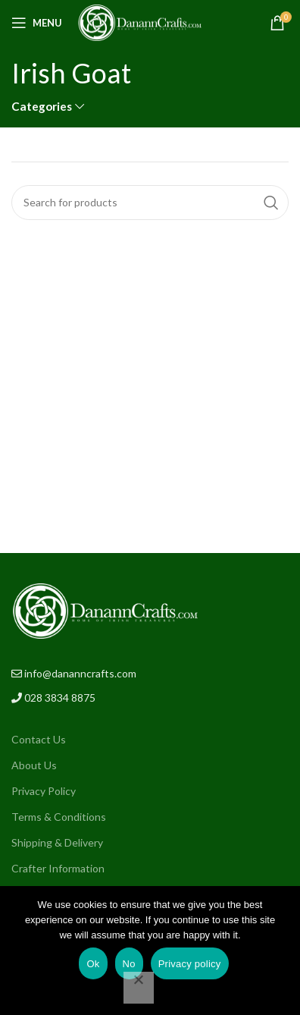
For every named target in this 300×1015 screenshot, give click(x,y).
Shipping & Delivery (57, 842)
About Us (34, 765)
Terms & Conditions (58, 816)
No (129, 963)
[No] (138, 988)
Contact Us (38, 739)
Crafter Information (58, 868)
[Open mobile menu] (37, 23)
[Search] (150, 202)
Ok (92, 963)
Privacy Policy (43, 790)
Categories (41, 106)
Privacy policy (189, 963)
